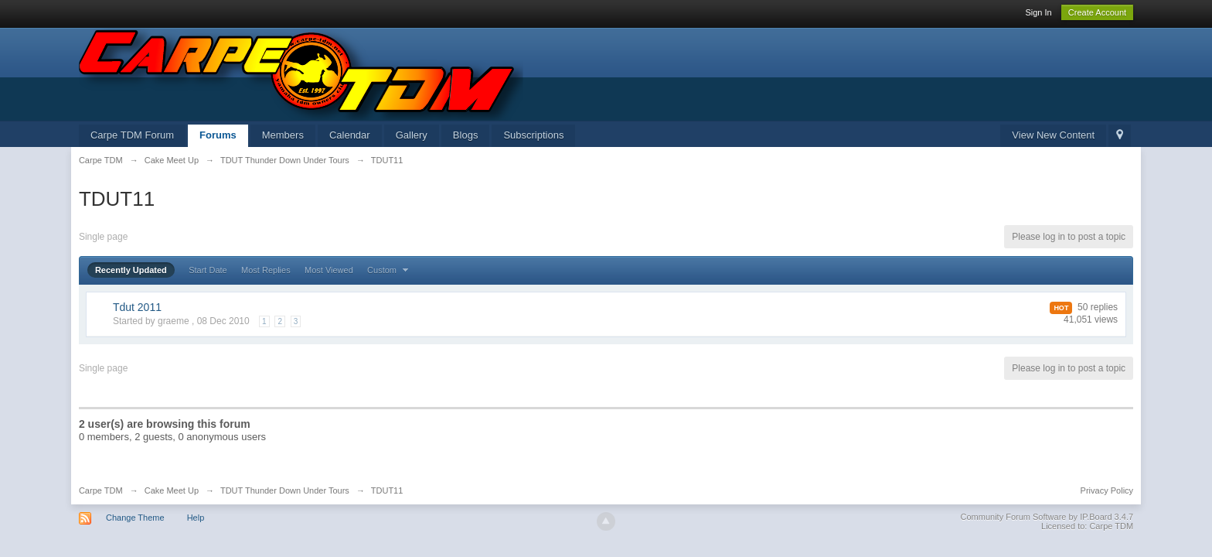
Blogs (465, 135)
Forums (218, 135)
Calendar (349, 135)
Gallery (411, 135)
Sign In (1038, 12)
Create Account (1097, 12)
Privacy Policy (1107, 490)
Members (283, 135)
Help (196, 517)
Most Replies (266, 270)
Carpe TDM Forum (132, 135)
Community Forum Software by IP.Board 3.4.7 (1047, 516)
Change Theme (135, 517)
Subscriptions (533, 135)
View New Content (1053, 135)
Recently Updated (131, 270)
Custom (389, 270)
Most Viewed (329, 270)
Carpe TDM (101, 490)
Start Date (208, 270)
